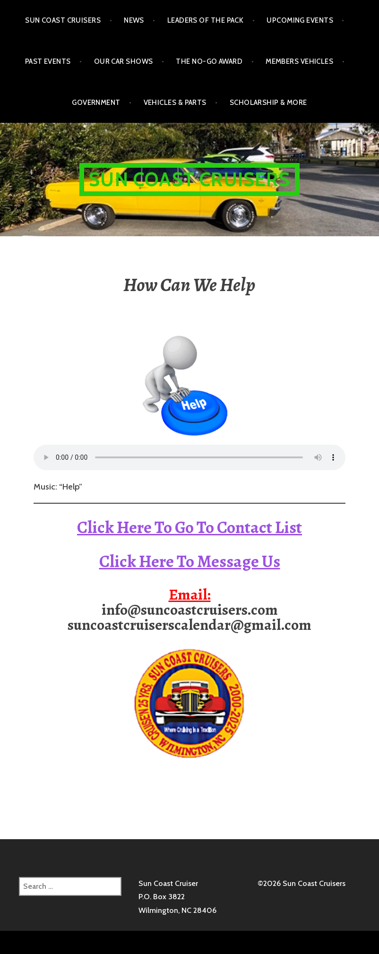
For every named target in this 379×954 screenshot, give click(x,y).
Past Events (48, 61)
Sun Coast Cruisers (63, 20)
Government (96, 102)
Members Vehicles (299, 61)
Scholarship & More (268, 102)
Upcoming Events (300, 20)
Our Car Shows (123, 61)
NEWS (134, 20)
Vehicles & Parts (175, 102)
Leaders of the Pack (205, 20)
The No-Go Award (209, 61)
